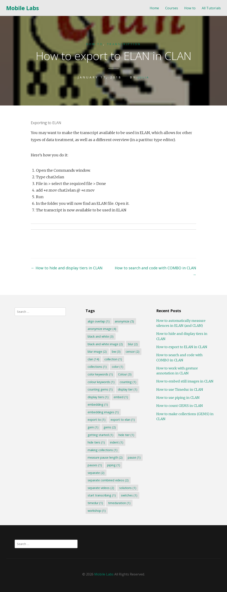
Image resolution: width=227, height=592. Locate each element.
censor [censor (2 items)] (132, 352)
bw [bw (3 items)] (116, 352)
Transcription (125, 44)
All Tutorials (211, 8)
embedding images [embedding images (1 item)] (103, 412)
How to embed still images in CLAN (184, 381)
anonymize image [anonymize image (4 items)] (102, 329)
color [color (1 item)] (117, 367)
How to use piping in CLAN (178, 397)
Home (154, 8)
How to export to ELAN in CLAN (181, 347)
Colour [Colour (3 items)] (124, 374)
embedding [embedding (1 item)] (98, 404)
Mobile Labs (22, 8)
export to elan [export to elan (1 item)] (123, 420)
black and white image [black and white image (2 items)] (105, 344)
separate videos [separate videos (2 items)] (101, 488)
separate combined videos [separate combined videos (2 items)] (108, 480)
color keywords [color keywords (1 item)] (100, 374)
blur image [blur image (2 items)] (97, 352)
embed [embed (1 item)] (121, 397)
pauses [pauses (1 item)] (95, 465)
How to (190, 8)
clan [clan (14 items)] (93, 359)
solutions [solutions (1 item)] (127, 488)
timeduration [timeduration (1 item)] (119, 503)
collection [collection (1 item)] (113, 359)
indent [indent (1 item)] (116, 442)
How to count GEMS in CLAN (179, 406)
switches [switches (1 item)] (129, 495)
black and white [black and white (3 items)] (101, 336)
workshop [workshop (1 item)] (97, 511)
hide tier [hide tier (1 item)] (126, 435)
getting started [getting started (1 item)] (100, 435)
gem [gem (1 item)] (93, 427)
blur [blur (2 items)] (133, 344)
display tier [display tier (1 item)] (127, 389)
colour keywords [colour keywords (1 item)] (101, 382)
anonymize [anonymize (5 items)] (124, 321)
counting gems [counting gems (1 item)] (100, 389)
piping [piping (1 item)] (113, 465)
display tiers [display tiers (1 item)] (98, 397)
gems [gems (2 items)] (110, 427)
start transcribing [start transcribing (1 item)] (102, 495)
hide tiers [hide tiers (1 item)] (96, 442)
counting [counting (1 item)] (128, 382)
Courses (171, 8)
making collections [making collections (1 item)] (102, 450)
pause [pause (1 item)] (134, 457)
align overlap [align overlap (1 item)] (99, 321)
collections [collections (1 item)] (97, 367)
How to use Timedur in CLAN (179, 389)
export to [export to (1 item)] (96, 420)
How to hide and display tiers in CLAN (67, 267)
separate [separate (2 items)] (96, 473)
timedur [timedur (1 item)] (95, 503)
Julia (143, 77)
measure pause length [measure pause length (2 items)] (105, 457)
